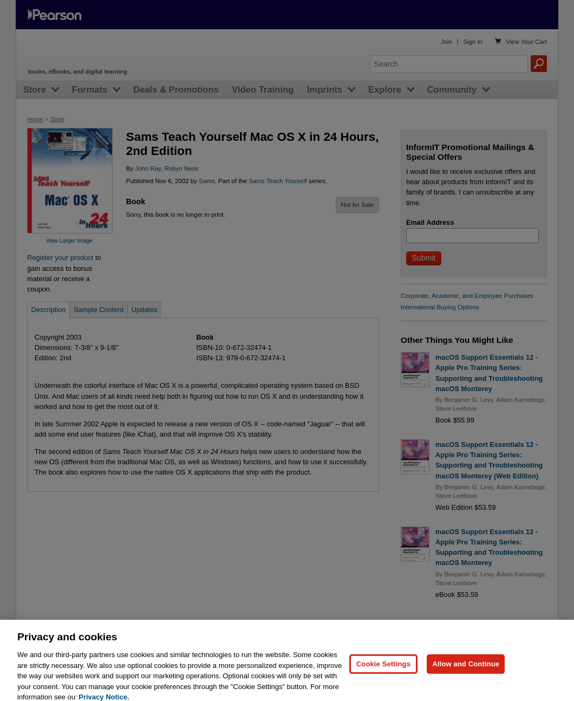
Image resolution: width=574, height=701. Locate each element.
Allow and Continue (465, 677)
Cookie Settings (383, 677)
